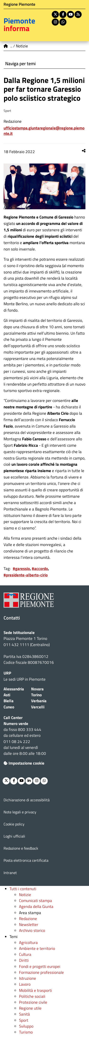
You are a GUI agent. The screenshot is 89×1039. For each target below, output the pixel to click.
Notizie (25, 895)
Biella (9, 701)
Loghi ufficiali (14, 836)
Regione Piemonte (19, 4)
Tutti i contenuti (22, 889)
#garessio (21, 568)
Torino (36, 695)
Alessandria (14, 689)
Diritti (24, 960)
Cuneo (9, 707)
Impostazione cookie (24, 763)
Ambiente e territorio (37, 948)
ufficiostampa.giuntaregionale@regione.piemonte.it (44, 130)
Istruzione (27, 978)
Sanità (24, 1014)
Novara (37, 689)
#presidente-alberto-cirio (26, 575)
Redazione (28, 919)
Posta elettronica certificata (26, 860)
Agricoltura (28, 942)
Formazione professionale (41, 972)
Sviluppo (26, 1026)
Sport (23, 1020)
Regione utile (30, 1008)
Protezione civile (33, 1002)
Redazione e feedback (21, 848)
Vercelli (37, 707)
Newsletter (28, 924)
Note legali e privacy (20, 812)
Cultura (25, 954)
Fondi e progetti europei (39, 966)
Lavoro (25, 984)
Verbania (39, 701)
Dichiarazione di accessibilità (27, 800)
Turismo (26, 1032)
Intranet (10, 872)
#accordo (40, 568)
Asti (7, 695)
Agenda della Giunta (36, 906)
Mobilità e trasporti (35, 990)
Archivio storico (32, 930)
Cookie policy (14, 824)
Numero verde (16, 723)
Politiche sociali (32, 996)
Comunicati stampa (35, 901)
